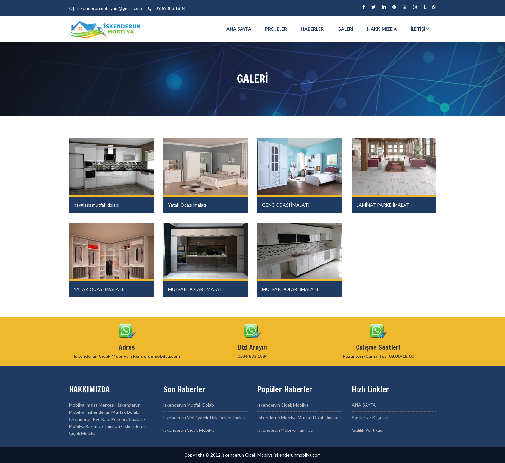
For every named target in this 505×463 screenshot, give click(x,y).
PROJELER (276, 29)
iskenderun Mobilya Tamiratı (285, 430)
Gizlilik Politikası (367, 430)
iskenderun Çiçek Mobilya (188, 430)
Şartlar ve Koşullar (370, 417)
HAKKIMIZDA (382, 29)
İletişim (420, 29)
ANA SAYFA (238, 29)
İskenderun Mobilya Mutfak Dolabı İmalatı (204, 417)
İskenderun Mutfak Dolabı (189, 405)
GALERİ (345, 29)
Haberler (312, 29)
